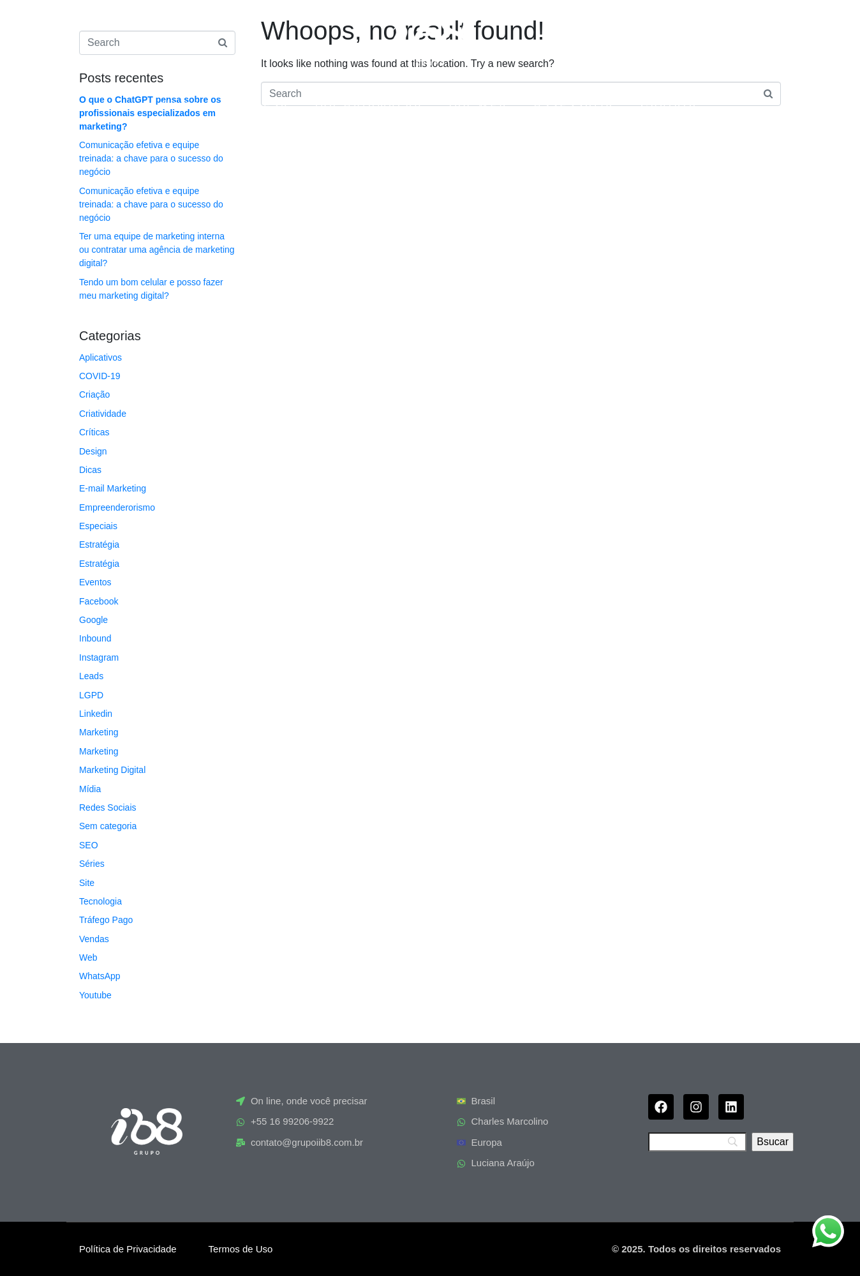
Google (93, 620)
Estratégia (99, 544)
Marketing (98, 732)
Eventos (95, 582)
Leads (91, 676)
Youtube (95, 995)
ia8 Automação (369, 104)
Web (88, 957)
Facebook (98, 601)
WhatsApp (100, 976)
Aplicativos (100, 357)
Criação (94, 394)
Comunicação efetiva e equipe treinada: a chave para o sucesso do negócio (151, 158)
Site (86, 883)
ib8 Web (478, 104)
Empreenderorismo (117, 507)
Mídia (90, 789)
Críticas (94, 432)
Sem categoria (108, 826)
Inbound (95, 638)
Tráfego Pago (106, 920)
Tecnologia (100, 901)
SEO (88, 845)
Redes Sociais (108, 807)
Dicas (90, 470)
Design (93, 451)
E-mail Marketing (112, 488)
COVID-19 (100, 376)
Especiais (98, 526)
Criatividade (102, 414)
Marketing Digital (112, 770)
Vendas (94, 939)
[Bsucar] (773, 1142)
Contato (669, 104)
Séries (92, 864)
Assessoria (574, 104)
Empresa (258, 104)
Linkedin (95, 714)
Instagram (99, 657)
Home (182, 104)
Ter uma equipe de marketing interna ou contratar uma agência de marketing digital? (157, 249)
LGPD (91, 695)
